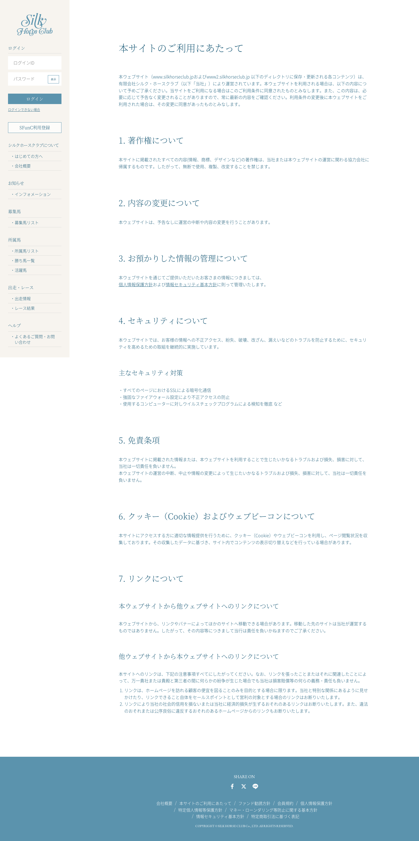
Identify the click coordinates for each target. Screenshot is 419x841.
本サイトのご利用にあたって (205, 803)
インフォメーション (33, 194)
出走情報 (23, 298)
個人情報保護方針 (136, 284)
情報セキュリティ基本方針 (191, 284)
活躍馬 (21, 270)
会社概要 (23, 166)
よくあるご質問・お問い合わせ (35, 339)
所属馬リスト (27, 251)
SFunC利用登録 (35, 127)
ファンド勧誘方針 (254, 803)
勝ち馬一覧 (25, 260)
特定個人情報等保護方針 (200, 810)
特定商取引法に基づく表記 (275, 816)
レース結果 (25, 308)
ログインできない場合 (24, 109)
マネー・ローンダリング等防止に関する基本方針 (273, 810)
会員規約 (285, 803)
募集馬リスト (27, 222)
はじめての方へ (29, 156)
